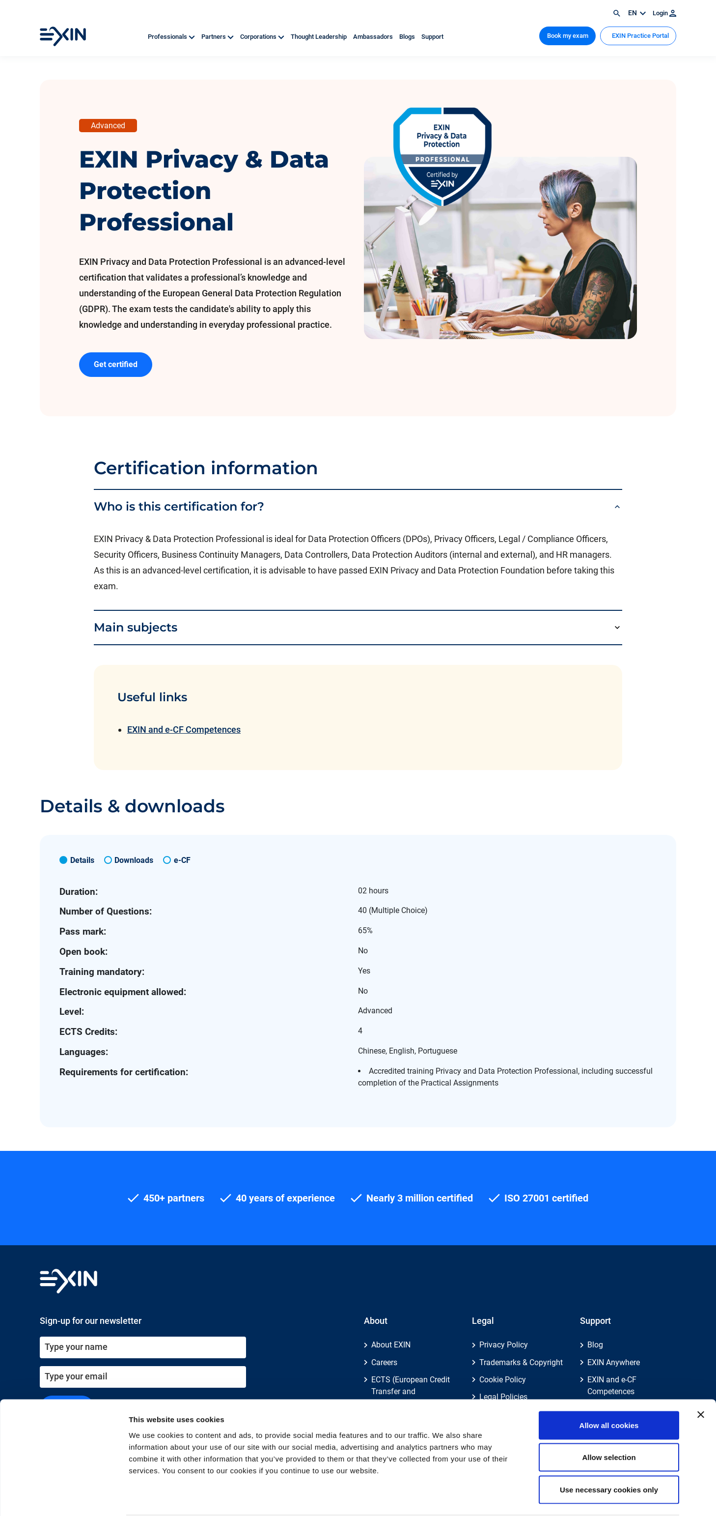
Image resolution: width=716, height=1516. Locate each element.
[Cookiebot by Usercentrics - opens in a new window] (64, 1496)
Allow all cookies (609, 1387)
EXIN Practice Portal (639, 35)
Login (664, 13)
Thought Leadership (319, 36)
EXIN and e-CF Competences (184, 729)
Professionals (172, 36)
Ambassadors (373, 36)
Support (432, 36)
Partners (218, 36)
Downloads (133, 860)
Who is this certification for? (179, 506)
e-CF (182, 860)
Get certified (116, 364)
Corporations (263, 36)
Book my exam (567, 35)
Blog (595, 1344)
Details (82, 860)
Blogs (407, 36)
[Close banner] (700, 1376)
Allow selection (608, 1419)
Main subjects (135, 627)
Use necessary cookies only (609, 1451)
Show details (515, 1496)
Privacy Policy (503, 1344)
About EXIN (391, 1344)
